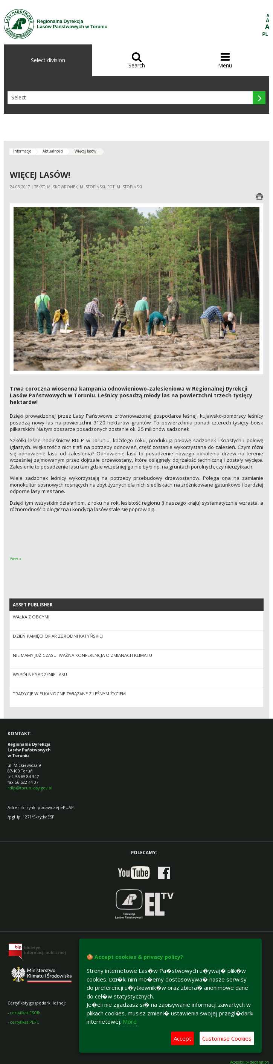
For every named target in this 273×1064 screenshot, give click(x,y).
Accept (182, 1038)
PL (265, 34)
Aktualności (53, 151)
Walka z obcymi (31, 617)
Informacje (22, 151)
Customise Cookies (227, 1038)
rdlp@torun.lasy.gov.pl (30, 788)
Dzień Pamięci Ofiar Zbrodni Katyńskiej (58, 636)
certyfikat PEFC (24, 1022)
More (130, 1021)
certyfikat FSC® (25, 1012)
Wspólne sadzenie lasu (40, 674)
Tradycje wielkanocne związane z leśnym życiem (69, 693)
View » (15, 558)
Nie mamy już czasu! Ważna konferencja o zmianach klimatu (82, 655)
